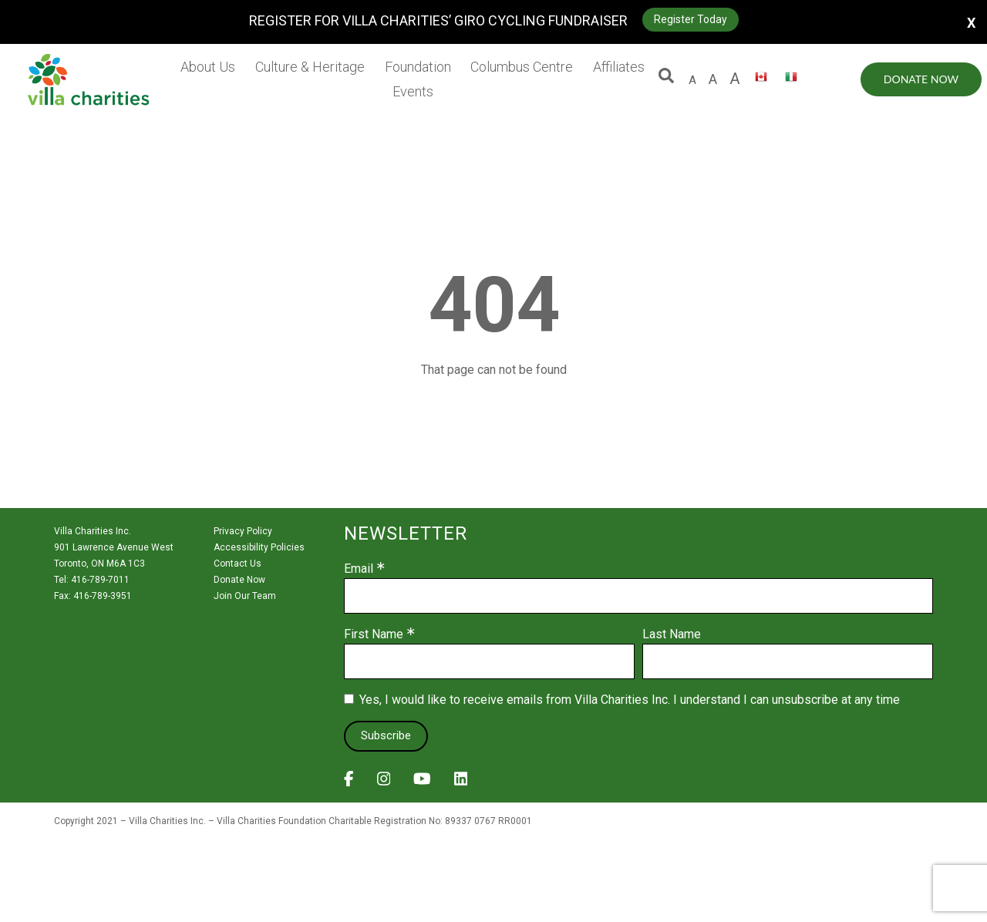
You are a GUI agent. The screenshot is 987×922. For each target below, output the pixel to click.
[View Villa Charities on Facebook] (349, 783)
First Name (373, 634)
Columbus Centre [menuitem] (521, 67)
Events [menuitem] (412, 91)
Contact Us (237, 563)
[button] (666, 79)
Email (358, 569)
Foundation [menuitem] (418, 67)
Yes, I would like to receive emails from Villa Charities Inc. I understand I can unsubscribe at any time (629, 699)
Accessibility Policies (259, 547)
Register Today (690, 19)
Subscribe (386, 735)
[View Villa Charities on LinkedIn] (461, 783)
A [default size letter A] (692, 80)
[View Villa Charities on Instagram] (384, 783)
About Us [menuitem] (207, 67)
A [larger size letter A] (734, 78)
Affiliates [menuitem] (619, 67)
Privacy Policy (243, 531)
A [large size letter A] (713, 79)
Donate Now (921, 79)
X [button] (971, 22)
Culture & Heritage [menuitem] (310, 67)
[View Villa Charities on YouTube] (422, 783)
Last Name (671, 634)
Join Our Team (245, 596)
